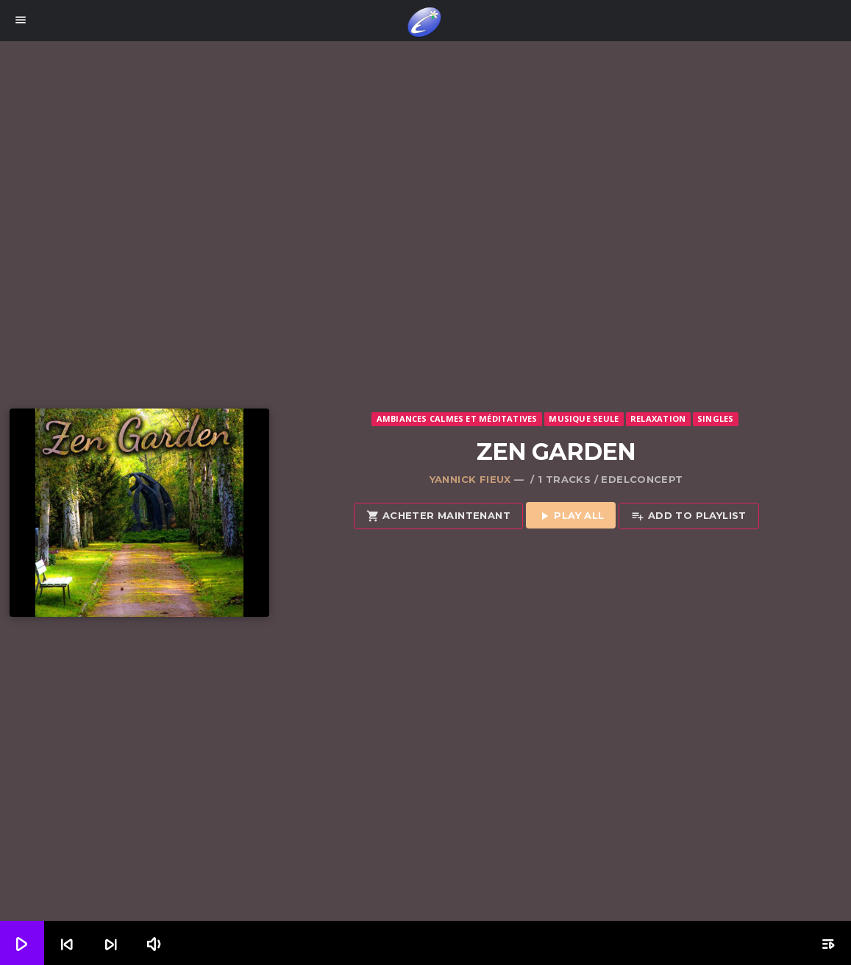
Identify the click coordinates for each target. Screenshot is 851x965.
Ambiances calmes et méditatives (457, 418)
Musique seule (584, 418)
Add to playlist (688, 516)
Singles (715, 418)
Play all (571, 516)
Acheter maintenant (438, 516)
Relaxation (658, 418)
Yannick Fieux (470, 479)
